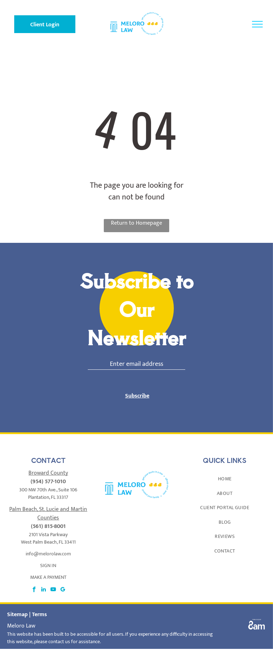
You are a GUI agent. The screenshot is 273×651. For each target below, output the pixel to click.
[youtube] (53, 590)
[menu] (257, 24)
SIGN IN (48, 565)
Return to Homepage (136, 223)
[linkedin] (43, 590)
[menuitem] (225, 478)
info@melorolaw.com (48, 554)
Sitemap (17, 614)
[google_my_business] (63, 590)
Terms (39, 614)
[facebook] (34, 590)
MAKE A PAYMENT (48, 577)
